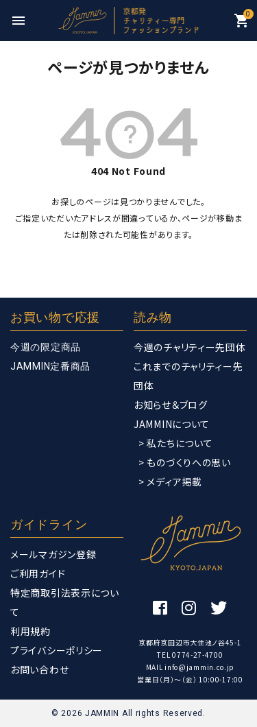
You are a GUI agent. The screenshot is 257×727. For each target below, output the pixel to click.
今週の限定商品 (45, 347)
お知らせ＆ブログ (171, 405)
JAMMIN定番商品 (50, 366)
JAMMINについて (172, 424)
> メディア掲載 (170, 481)
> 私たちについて (175, 443)
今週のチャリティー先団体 (189, 347)
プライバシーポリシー (56, 650)
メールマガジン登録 (53, 554)
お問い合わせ (39, 669)
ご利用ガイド (37, 573)
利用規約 (30, 631)
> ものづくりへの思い (184, 462)
